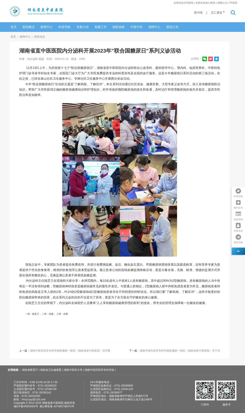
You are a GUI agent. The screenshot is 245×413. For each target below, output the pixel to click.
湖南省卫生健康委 (51, 369)
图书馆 (198, 12)
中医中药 (136, 27)
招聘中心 (154, 27)
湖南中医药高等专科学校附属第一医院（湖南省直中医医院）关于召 (180, 350)
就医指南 (118, 27)
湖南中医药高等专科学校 (100, 369)
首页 (14, 27)
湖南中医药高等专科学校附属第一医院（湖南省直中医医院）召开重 (70, 350)
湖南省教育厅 (30, 369)
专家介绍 (82, 27)
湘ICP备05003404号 (26, 406)
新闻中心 (46, 27)
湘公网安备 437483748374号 (56, 406)
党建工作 (100, 27)
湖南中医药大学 (73, 369)
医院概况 (28, 27)
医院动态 (39, 36)
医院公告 (172, 27)
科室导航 (64, 27)
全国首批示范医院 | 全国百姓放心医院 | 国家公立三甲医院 (205, 2)
